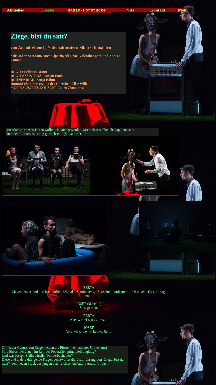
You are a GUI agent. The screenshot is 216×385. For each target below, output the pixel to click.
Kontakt (157, 10)
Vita (130, 10)
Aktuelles (13, 10)
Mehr (183, 10)
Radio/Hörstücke (88, 10)
